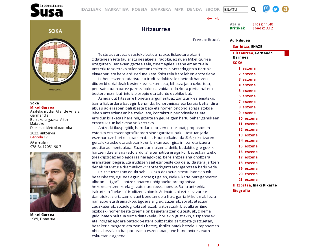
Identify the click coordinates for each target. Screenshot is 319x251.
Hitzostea (242, 185)
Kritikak (237, 28)
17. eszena (248, 157)
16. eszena (248, 151)
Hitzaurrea (243, 53)
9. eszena (247, 112)
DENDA (194, 9)
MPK (178, 9)
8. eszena (247, 107)
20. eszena (248, 173)
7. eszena (247, 101)
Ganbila (36, 137)
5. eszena (247, 90)
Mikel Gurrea (42, 107)
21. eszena (248, 179)
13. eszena (248, 135)
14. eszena (248, 140)
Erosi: (258, 24)
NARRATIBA (117, 9)
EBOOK (212, 9)
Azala (235, 24)
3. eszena (247, 79)
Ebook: (259, 28)
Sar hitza (241, 46)
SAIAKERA (161, 9)
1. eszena (247, 68)
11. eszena (248, 123)
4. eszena (247, 85)
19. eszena (248, 168)
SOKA (237, 62)
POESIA (139, 9)
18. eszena (248, 162)
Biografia (241, 190)
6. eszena (247, 96)
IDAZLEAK (91, 9)
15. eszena (248, 146)
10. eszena (248, 118)
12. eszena (248, 129)
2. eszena (247, 74)
